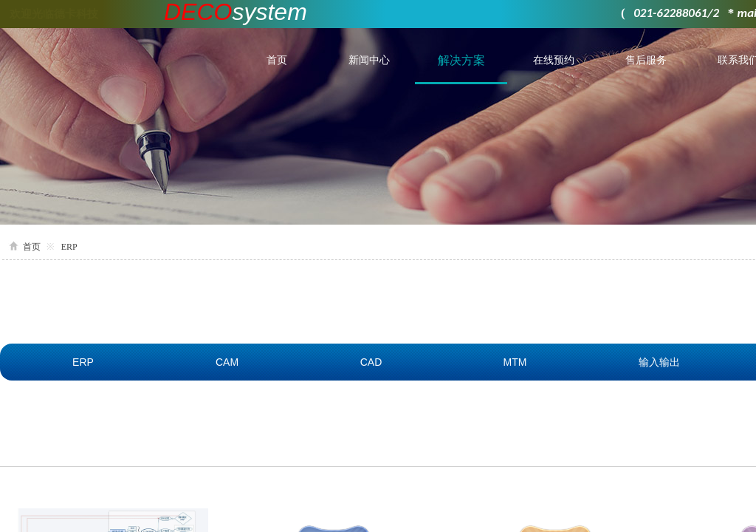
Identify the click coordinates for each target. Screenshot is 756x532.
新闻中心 (369, 60)
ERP (69, 247)
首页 (277, 60)
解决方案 (461, 60)
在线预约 (553, 60)
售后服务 (646, 60)
